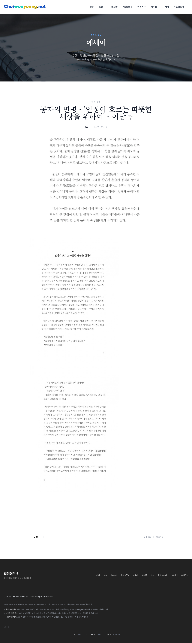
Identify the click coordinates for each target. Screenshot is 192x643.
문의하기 (184, 575)
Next (159, 537)
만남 (91, 6)
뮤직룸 (155, 6)
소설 (102, 6)
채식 (166, 6)
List (36, 537)
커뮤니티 (174, 575)
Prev (147, 537)
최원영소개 (180, 6)
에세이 (141, 6)
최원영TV (127, 6)
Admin (7, 627)
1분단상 (113, 6)
